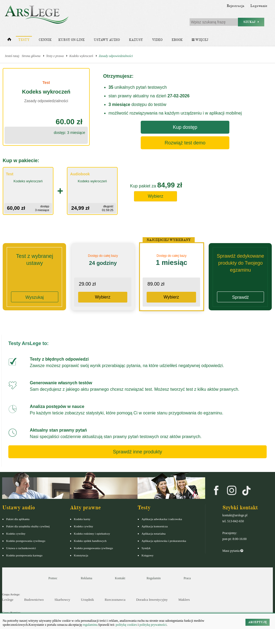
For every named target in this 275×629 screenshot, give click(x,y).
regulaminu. (90, 625)
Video (157, 40)
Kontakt (120, 578)
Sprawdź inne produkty (137, 451)
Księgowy (148, 555)
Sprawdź (240, 297)
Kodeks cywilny (16, 533)
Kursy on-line (71, 40)
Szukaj (251, 22)
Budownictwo (34, 600)
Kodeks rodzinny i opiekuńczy (92, 533)
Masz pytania (232, 551)
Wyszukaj (35, 297)
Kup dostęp (185, 127)
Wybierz (155, 196)
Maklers (184, 600)
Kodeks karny (82, 519)
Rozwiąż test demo (185, 142)
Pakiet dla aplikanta (18, 519)
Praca (187, 578)
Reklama (86, 578)
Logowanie (258, 6)
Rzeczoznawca (115, 600)
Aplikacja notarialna (154, 533)
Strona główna (31, 56)
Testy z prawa (55, 56)
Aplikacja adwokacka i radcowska (162, 519)
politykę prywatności (153, 625)
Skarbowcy (62, 600)
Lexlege (7, 600)
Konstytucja (81, 555)
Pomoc (52, 578)
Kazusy (136, 40)
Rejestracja (235, 6)
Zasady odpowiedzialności (116, 56)
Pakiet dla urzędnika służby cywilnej (28, 526)
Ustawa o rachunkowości (21, 548)
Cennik (45, 40)
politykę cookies (126, 625)
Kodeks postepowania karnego (24, 555)
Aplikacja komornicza (155, 526)
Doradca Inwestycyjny (152, 600)
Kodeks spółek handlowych (90, 540)
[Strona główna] (9, 41)
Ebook (177, 40)
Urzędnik (87, 600)
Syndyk (146, 548)
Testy (24, 40)
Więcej (200, 40)
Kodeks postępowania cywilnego (25, 540)
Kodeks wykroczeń (81, 56)
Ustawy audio (107, 40)
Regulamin (154, 578)
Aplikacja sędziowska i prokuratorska (164, 540)
